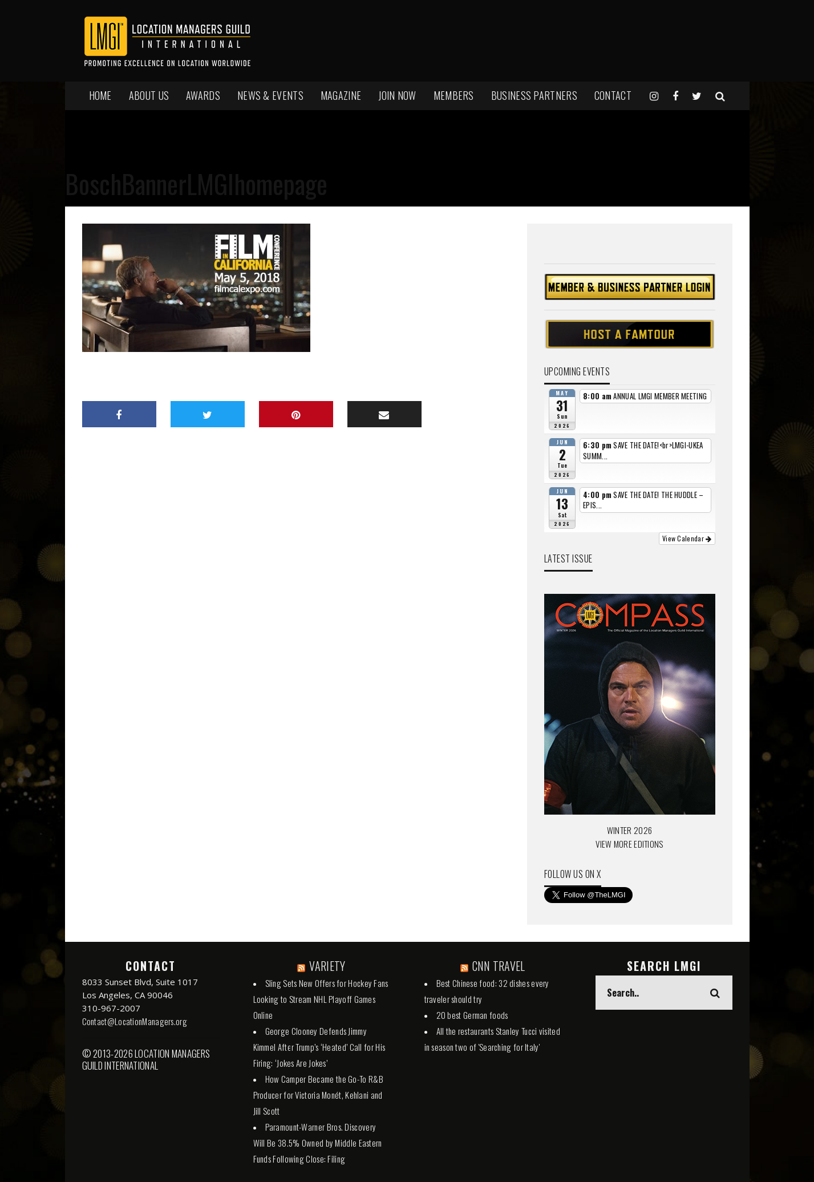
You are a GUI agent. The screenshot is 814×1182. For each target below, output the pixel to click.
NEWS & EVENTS (270, 95)
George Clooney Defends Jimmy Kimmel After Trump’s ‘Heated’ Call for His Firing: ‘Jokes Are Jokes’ (319, 1047)
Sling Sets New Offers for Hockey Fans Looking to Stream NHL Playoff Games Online (320, 999)
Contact (612, 95)
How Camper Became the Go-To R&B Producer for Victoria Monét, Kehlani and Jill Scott (318, 1094)
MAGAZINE (341, 95)
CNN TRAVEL (498, 965)
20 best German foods (472, 1015)
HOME (100, 95)
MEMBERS (454, 95)
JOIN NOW (397, 95)
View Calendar (687, 538)
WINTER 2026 (629, 830)
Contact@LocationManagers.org (134, 1021)
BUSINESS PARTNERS (534, 95)
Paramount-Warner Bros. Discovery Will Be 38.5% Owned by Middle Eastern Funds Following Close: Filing (317, 1142)
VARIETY (327, 965)
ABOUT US (149, 95)
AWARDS (203, 95)
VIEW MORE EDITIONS (629, 843)
